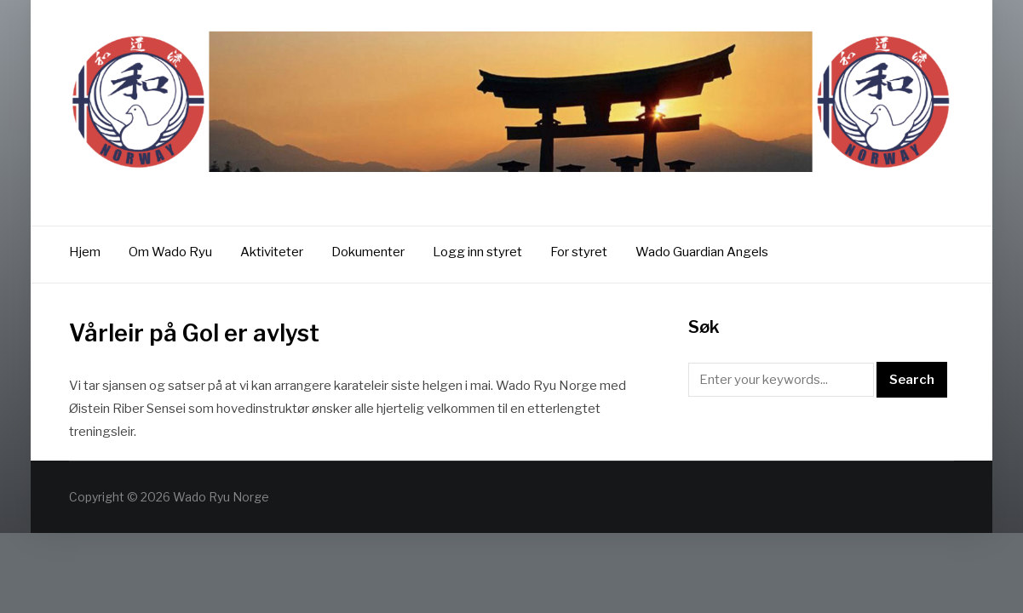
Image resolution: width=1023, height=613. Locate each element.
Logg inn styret (477, 252)
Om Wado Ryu (170, 252)
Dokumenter (368, 252)
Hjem (85, 252)
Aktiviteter (271, 252)
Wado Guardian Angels (701, 252)
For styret (578, 252)
